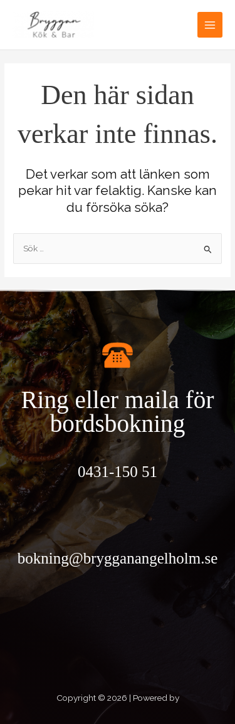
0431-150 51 (117, 471)
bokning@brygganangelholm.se (118, 558)
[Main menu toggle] (210, 25)
